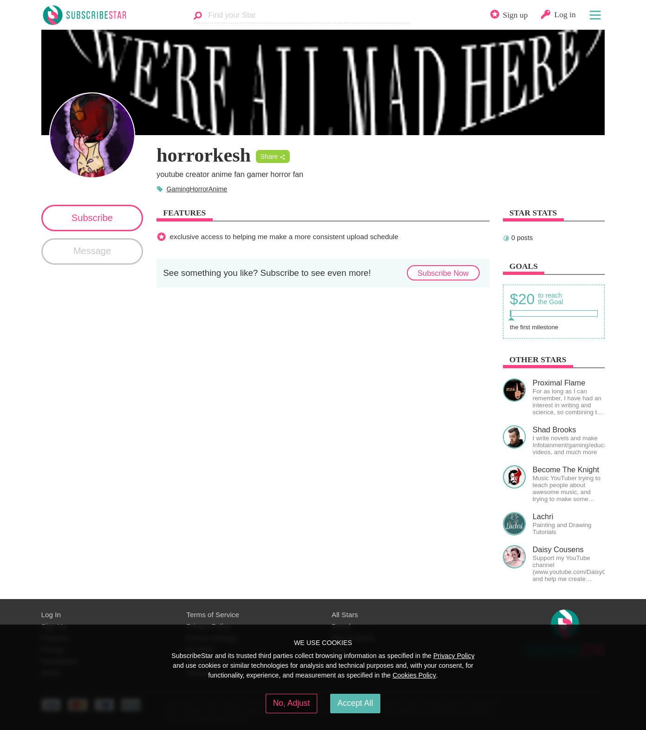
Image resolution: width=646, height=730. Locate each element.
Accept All (355, 703)
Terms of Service (212, 615)
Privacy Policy (454, 655)
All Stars (345, 615)
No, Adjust (291, 703)
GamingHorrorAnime (196, 189)
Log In (51, 615)
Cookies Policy (414, 675)
